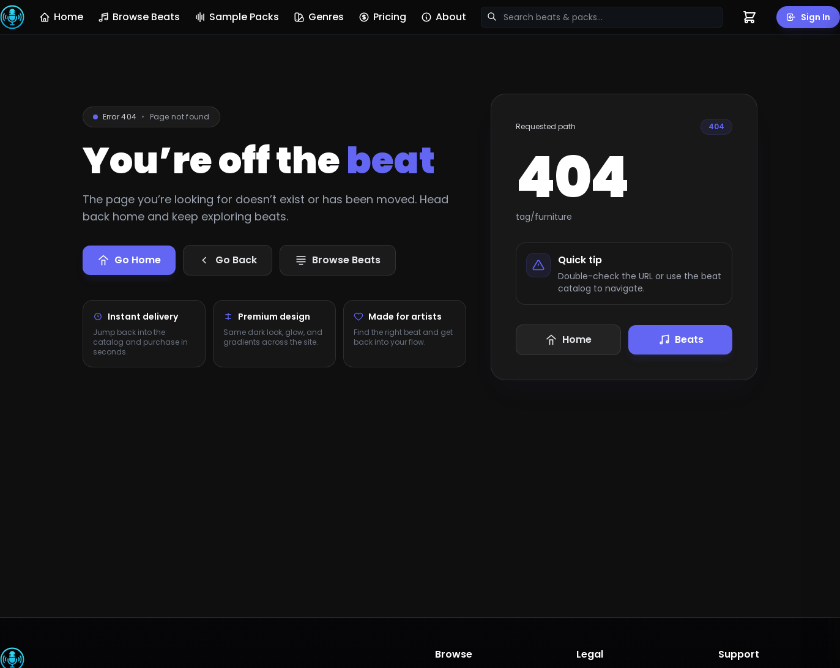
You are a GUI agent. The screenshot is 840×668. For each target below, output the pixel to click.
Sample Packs (237, 17)
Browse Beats (139, 17)
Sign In (808, 17)
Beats (681, 339)
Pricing (382, 17)
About (443, 17)
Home (61, 17)
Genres (319, 17)
